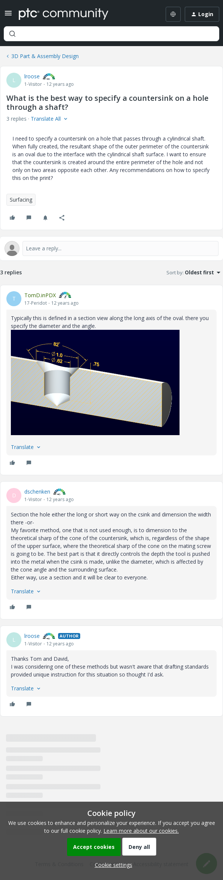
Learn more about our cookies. (141, 830)
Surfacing (21, 199)
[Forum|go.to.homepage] (63, 14)
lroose (32, 76)
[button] (8, 15)
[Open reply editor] (111, 248)
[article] (111, 380)
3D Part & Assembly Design (45, 56)
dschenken (37, 491)
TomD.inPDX (40, 295)
